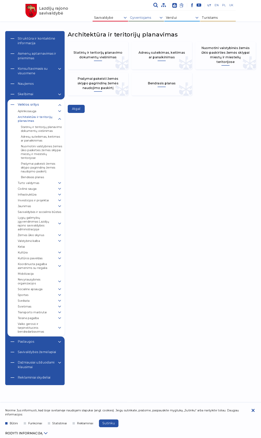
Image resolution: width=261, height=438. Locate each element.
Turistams (210, 17)
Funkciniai (33, 423)
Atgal (76, 109)
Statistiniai (57, 423)
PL (224, 5)
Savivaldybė (103, 17)
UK (231, 5)
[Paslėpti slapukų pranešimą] (253, 410)
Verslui (171, 17)
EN (217, 5)
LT (209, 5)
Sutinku (108, 423)
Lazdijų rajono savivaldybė (46, 11)
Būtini (11, 423)
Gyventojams (140, 17)
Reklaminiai (83, 423)
